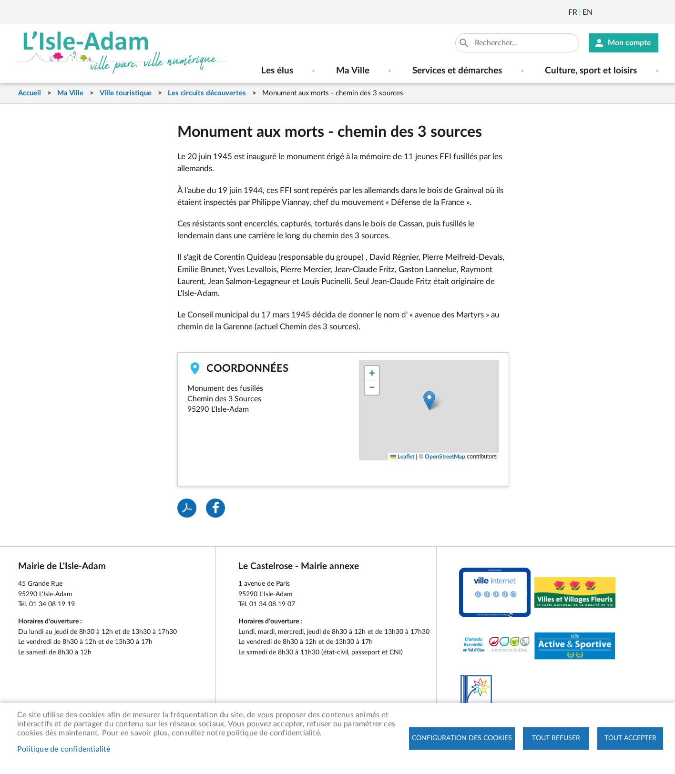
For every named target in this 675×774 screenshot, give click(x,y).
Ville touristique (126, 93)
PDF (186, 508)
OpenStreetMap (445, 456)
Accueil (29, 93)
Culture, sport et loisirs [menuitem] (591, 70)
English (588, 12)
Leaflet (402, 456)
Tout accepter (630, 738)
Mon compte (629, 43)
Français (572, 12)
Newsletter (600, 12)
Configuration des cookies (462, 738)
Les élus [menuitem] (277, 70)
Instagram (652, 12)
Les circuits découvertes (207, 93)
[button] (429, 400)
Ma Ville (70, 93)
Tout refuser (556, 738)
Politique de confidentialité (64, 749)
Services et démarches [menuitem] (457, 70)
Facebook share (215, 508)
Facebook (626, 12)
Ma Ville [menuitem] (352, 70)
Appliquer (465, 43)
